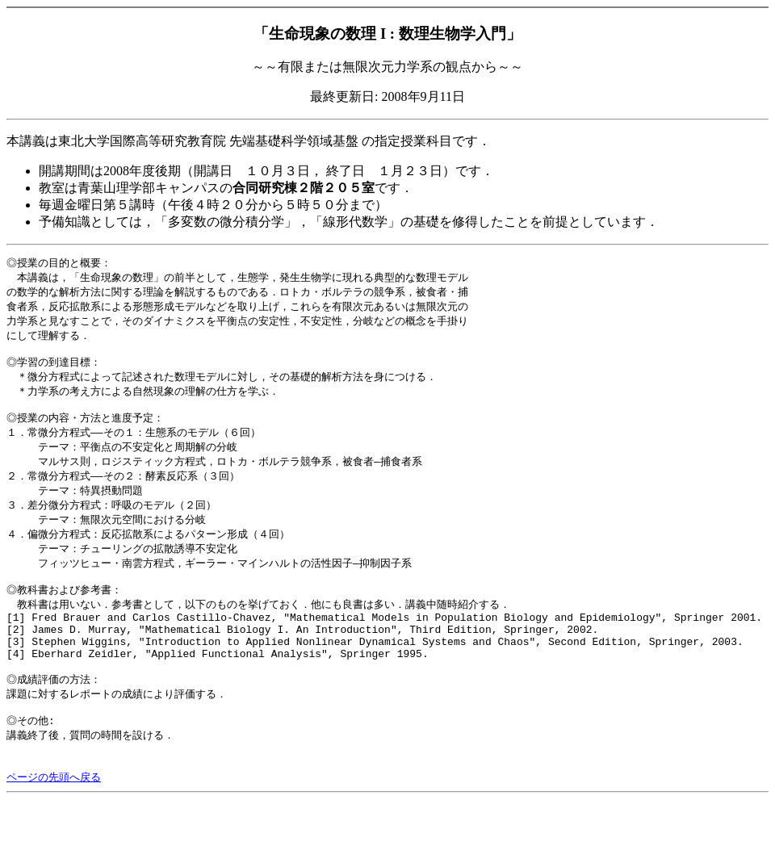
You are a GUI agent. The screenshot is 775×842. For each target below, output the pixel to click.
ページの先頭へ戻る (53, 820)
